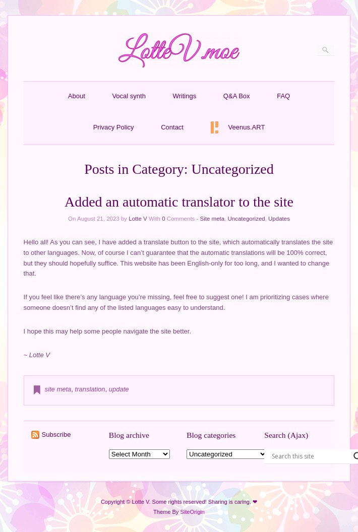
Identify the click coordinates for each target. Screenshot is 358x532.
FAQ (283, 96)
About (76, 96)
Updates (279, 219)
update (119, 389)
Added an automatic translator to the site (179, 202)
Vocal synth (129, 96)
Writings (185, 96)
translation (90, 389)
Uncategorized (246, 219)
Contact (172, 127)
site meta (58, 389)
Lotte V (138, 219)
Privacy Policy (113, 127)
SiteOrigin (192, 512)
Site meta (212, 219)
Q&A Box (236, 96)
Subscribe (56, 434)
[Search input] (310, 456)
